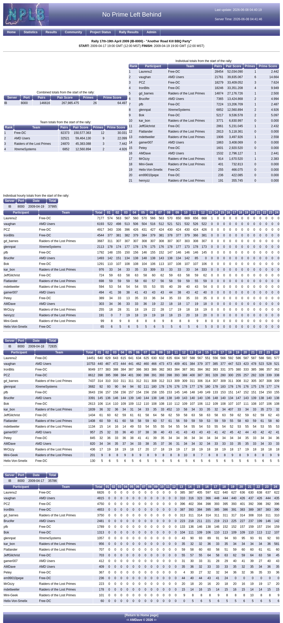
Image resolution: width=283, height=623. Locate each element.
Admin (151, 32)
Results (51, 32)
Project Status (100, 32)
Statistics (30, 32)
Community (73, 32)
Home (11, 32)
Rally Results (129, 32)
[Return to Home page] (141, 615)
